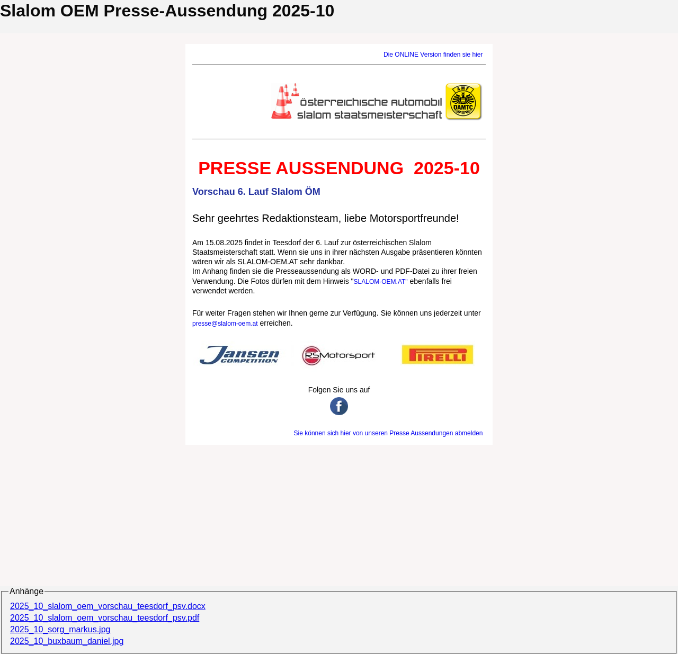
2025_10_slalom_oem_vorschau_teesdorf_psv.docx (108, 606)
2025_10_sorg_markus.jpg (60, 629)
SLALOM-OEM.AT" (381, 281)
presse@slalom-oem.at (225, 323)
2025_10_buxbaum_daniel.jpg (66, 641)
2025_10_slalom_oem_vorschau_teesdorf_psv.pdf (104, 617)
